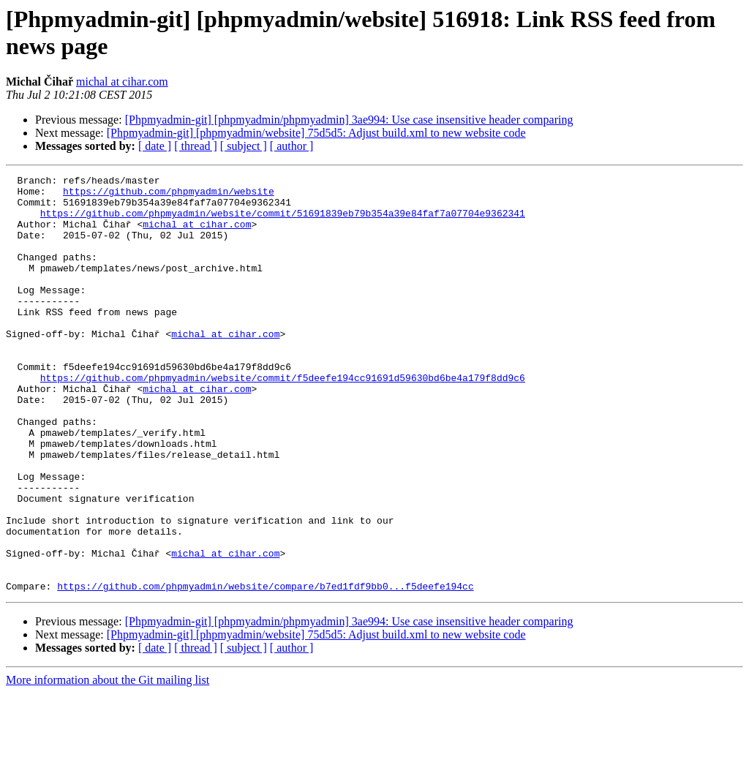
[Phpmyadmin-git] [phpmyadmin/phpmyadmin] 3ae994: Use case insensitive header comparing (349, 119)
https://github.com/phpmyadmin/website (168, 195)
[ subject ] (243, 146)
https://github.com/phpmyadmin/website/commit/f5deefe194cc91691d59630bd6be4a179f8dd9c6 (282, 419)
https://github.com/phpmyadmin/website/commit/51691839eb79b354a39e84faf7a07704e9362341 (282, 221)
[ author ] (292, 146)
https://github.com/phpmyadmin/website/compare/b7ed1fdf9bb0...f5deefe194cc (265, 669)
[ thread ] (195, 146)
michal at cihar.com (122, 81)
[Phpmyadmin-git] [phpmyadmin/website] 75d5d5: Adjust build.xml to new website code (316, 133)
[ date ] (154, 146)
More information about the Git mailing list (107, 763)
